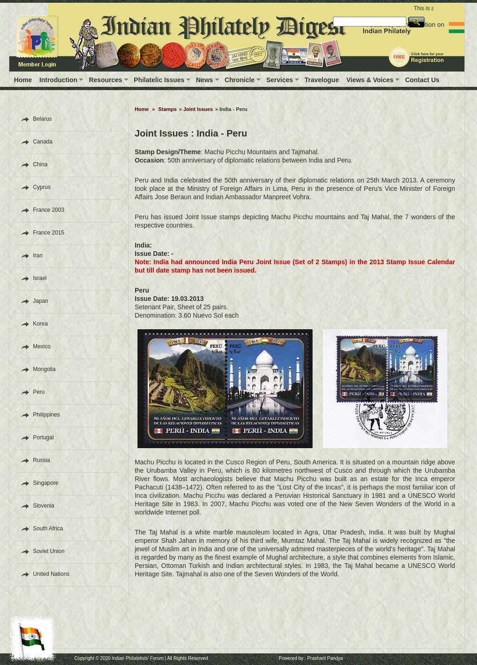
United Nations (51, 574)
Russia (41, 460)
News (204, 80)
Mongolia (44, 369)
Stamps (167, 109)
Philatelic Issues (159, 80)
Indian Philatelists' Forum (137, 658)
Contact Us (422, 80)
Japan (40, 301)
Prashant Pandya (325, 658)
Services (279, 80)
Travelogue (322, 80)
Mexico (42, 346)
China (40, 164)
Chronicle (240, 80)
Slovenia (43, 505)
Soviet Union (49, 551)
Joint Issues (198, 109)
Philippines (46, 414)
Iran (38, 255)
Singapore (46, 483)
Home (23, 80)
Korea (40, 323)
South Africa (48, 528)
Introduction (58, 80)
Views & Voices (369, 80)
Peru (39, 392)
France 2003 (48, 210)
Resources (105, 80)
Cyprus (42, 187)
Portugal (43, 437)
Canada (42, 141)
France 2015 (48, 232)
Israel (39, 278)
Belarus (42, 119)
